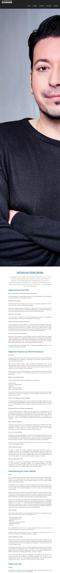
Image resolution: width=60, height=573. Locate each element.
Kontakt (56, 2)
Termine (37, 2)
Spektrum (43, 2)
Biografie (49, 2)
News (32, 2)
